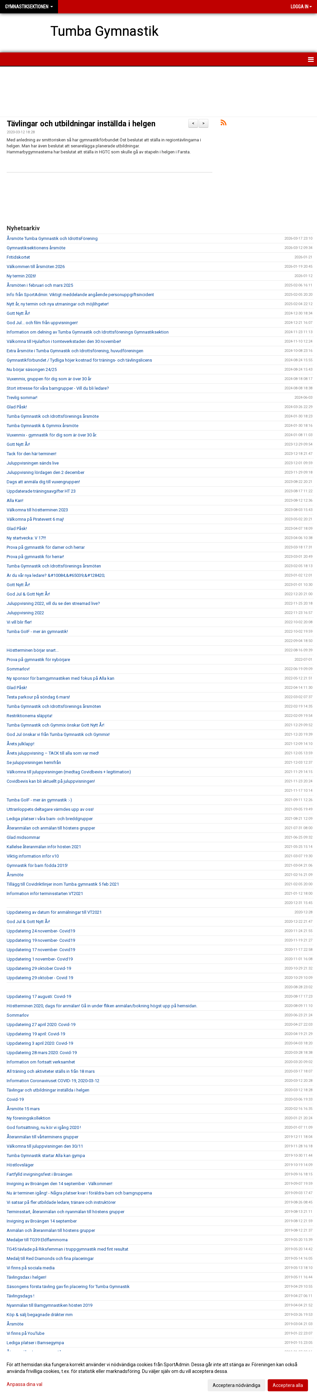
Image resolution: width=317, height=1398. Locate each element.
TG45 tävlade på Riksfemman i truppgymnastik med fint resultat (67, 1249)
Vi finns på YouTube (25, 1333)
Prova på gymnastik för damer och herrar (46, 547)
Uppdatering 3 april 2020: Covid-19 (40, 1043)
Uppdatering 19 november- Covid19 (41, 940)
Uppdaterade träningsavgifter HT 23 (41, 491)
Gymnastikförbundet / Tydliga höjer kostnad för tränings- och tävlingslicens (79, 360)
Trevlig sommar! (22, 397)
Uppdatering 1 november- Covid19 (40, 959)
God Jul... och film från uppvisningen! (42, 322)
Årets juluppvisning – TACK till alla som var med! (53, 753)
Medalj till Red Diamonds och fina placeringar (50, 1258)
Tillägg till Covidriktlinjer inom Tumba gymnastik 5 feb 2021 (63, 884)
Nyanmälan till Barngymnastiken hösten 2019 (49, 1305)
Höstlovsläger (20, 1164)
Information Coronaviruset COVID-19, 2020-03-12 (53, 1080)
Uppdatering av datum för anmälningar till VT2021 (54, 912)
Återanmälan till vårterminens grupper (42, 1136)
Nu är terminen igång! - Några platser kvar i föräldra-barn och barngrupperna (79, 1192)
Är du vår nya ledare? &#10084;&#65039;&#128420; (56, 575)
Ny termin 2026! (21, 275)
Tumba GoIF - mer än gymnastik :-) (39, 799)
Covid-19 (15, 1099)
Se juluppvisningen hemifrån (34, 762)
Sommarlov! (18, 668)
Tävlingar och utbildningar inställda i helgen (81, 123)
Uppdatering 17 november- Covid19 (41, 949)
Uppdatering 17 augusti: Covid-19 (39, 996)
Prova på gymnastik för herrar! (35, 556)
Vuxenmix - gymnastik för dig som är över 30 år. (52, 434)
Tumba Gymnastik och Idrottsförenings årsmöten (54, 565)
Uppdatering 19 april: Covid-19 (36, 1033)
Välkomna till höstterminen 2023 (37, 509)
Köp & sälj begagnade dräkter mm (40, 1314)
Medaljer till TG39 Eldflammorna (37, 1239)
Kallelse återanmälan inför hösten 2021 (44, 846)
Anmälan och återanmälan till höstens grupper (51, 1230)
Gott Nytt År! (18, 313)
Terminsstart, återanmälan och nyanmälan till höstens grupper (65, 1211)
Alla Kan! (15, 500)
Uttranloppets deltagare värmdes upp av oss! (50, 809)
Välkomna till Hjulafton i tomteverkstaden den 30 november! (64, 341)
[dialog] (158, 1374)
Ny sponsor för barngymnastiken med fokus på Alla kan (60, 678)
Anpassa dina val (24, 1384)
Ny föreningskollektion (28, 1118)
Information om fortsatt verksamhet (41, 1061)
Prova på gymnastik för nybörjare (38, 659)
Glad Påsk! (17, 406)
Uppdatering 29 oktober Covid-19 (39, 968)
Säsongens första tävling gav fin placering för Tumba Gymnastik (68, 1286)
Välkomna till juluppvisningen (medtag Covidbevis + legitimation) (69, 771)
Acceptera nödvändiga (236, 1385)
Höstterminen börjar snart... (33, 650)
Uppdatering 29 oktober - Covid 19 (40, 977)
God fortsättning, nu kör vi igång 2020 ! (44, 1127)
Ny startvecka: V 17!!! (26, 537)
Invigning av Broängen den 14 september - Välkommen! (59, 1183)
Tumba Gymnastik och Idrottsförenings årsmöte (53, 416)
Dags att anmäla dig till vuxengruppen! (43, 481)
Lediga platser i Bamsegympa (35, 1342)
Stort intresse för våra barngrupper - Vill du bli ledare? (58, 388)
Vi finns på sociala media (31, 1267)
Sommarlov (18, 1015)
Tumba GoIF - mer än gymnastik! (37, 631)
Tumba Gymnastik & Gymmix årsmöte (42, 425)
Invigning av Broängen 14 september (42, 1221)
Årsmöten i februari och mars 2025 (40, 285)
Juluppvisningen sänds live (33, 463)
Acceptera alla (288, 1385)
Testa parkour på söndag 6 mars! (38, 697)
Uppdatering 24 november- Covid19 (41, 930)
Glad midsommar (23, 837)
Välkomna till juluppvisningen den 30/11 (45, 1146)
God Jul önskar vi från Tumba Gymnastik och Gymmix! (58, 734)
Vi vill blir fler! (19, 622)
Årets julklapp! (20, 743)
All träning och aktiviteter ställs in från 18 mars (51, 1071)
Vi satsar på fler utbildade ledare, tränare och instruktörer (61, 1202)
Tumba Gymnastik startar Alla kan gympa (46, 1155)
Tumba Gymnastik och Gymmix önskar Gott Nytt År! (55, 725)
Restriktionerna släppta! (29, 715)
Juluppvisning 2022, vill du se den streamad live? (53, 603)
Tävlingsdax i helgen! (26, 1277)
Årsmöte (15, 874)
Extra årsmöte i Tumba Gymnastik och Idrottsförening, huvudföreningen (75, 350)
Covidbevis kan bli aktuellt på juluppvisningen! (51, 781)
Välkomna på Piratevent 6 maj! (35, 519)
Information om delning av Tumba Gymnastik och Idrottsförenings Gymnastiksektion (88, 332)
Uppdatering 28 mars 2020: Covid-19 (42, 1052)
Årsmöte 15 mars (23, 1108)
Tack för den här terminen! (31, 453)
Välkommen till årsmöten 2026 (36, 266)
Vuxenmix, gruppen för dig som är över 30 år (49, 378)
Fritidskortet (18, 257)
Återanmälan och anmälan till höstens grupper (51, 828)
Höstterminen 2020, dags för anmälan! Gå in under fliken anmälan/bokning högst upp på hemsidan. (102, 1005)
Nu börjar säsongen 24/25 (32, 369)
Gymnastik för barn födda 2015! (37, 865)
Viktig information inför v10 (33, 856)
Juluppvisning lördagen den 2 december (45, 472)
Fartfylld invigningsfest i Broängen (39, 1174)
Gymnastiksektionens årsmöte (36, 247)
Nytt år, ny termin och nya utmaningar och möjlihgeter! (58, 303)
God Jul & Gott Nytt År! (28, 594)
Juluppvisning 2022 (25, 612)
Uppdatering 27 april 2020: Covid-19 (41, 1024)
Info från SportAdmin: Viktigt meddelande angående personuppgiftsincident (80, 294)
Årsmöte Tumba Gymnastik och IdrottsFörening (52, 238)
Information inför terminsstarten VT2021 (45, 893)
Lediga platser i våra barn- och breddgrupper (50, 818)
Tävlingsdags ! (20, 1295)
